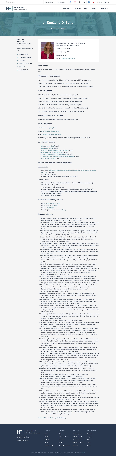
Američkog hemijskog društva (50, 131)
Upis (60, 434)
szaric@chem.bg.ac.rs (68, 58)
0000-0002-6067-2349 (53, 203)
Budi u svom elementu (64, 436)
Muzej (46, 442)
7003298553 (50, 208)
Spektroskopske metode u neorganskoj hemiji (54, 154)
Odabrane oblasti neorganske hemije (52, 152)
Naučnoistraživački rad (64, 445)
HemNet (47, 436)
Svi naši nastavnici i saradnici (24, 43)
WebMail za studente (78, 442)
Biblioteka (47, 439)
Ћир (99, 2)
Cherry (64, 210)
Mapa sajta (75, 445)
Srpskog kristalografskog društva (51, 134)
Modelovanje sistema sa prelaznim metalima (54, 150)
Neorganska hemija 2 (47, 146)
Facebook (89, 434)
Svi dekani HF (20, 46)
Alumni (46, 434)
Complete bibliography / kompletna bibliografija (52, 418)
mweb (83, 452)
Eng (107, 2)
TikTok (88, 439)
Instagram (89, 436)
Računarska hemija (47, 148)
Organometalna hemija (48, 158)
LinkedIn (89, 442)
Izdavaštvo (61, 439)
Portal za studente (77, 439)
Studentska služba (49, 445)
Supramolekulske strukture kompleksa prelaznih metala (57, 156)
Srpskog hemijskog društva (49, 128)
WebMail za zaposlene (78, 436)
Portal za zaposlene (77, 434)
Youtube (89, 445)
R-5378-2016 (54, 206)
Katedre (61, 442)
